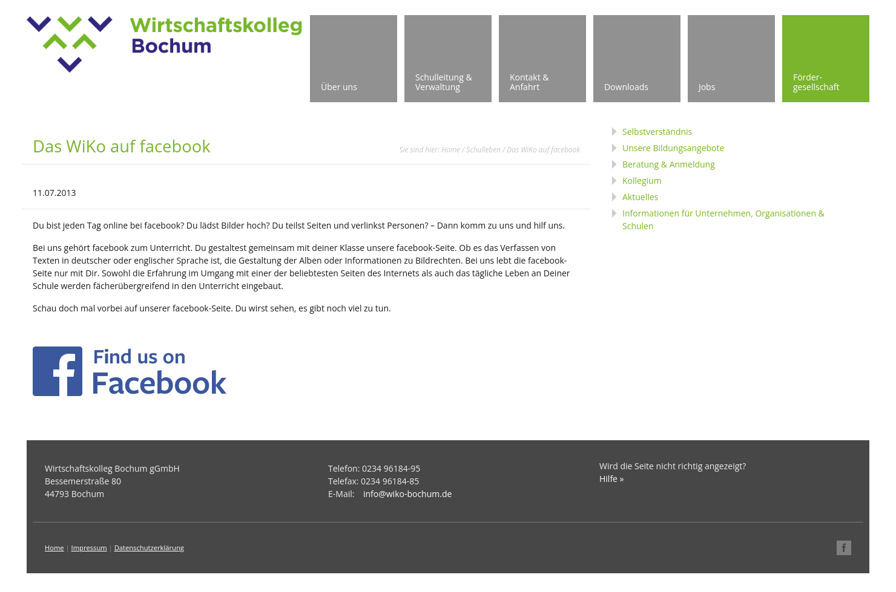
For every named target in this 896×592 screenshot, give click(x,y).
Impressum (89, 547)
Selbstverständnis (657, 131)
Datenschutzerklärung (149, 547)
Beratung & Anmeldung (668, 164)
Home (450, 149)
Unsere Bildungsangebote (673, 148)
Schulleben (483, 149)
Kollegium (642, 180)
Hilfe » (611, 478)
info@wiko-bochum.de (407, 493)
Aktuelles (640, 197)
